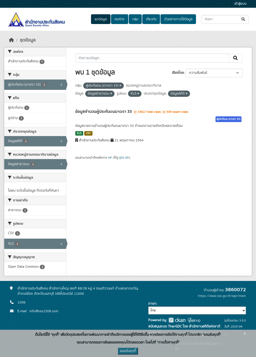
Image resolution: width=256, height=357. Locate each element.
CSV (88, 133)
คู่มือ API (124, 157)
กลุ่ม (135, 19)
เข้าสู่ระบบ (240, 4)
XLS (79, 133)
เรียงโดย (178, 72)
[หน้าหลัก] (11, 40)
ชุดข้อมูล (100, 19)
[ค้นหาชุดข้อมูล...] (225, 19)
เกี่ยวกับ (151, 19)
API (110, 157)
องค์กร (119, 19)
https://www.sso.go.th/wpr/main (222, 295)
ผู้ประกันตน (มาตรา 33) (228, 119)
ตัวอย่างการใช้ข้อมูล (178, 19)
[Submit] (243, 19)
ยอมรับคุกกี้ (128, 350)
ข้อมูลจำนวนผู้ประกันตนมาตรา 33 (104, 111)
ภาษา (152, 303)
